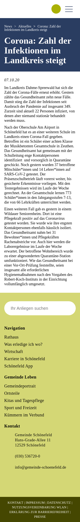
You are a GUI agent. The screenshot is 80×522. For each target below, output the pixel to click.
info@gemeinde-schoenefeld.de (40, 467)
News (8, 26)
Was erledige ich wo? (23, 344)
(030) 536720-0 (27, 456)
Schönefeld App (18, 366)
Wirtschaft (13, 351)
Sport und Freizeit (20, 407)
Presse (40, 516)
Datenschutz (59, 502)
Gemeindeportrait (20, 386)
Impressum (35, 502)
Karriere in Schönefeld (24, 358)
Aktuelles (24, 26)
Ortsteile (12, 393)
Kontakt (15, 502)
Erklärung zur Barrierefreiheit (39, 512)
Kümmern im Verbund (24, 415)
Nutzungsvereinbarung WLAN (39, 507)
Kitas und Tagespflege (24, 400)
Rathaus (11, 337)
